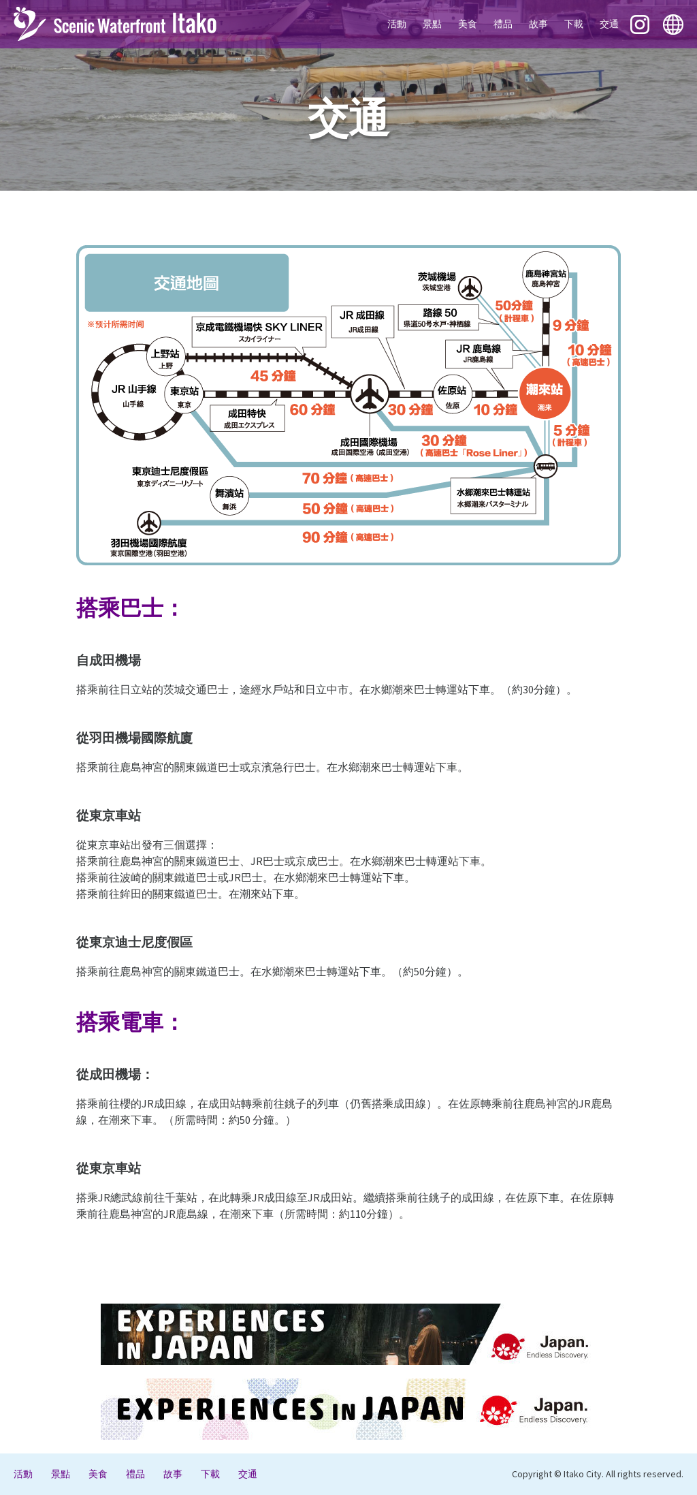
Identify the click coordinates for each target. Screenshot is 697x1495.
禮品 (503, 24)
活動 (396, 24)
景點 (432, 24)
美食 (467, 24)
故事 (538, 24)
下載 (573, 24)
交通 (609, 24)
